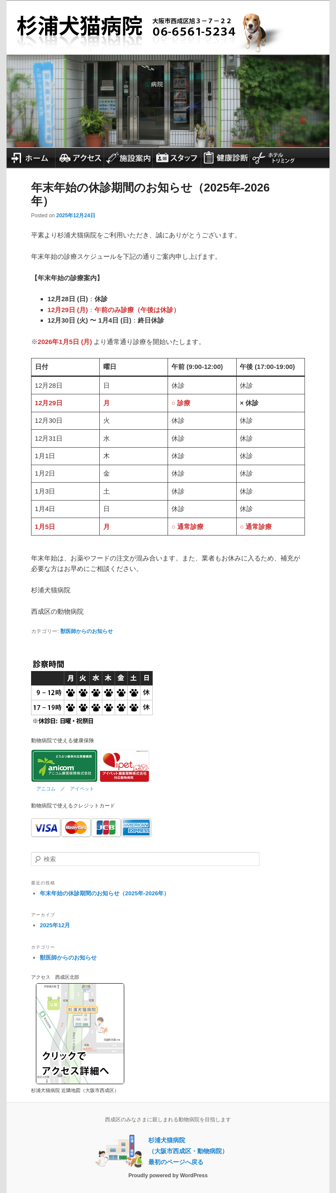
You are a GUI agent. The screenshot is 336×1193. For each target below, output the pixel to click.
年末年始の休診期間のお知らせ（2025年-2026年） (104, 893)
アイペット (82, 788)
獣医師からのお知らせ (86, 631)
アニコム (46, 788)
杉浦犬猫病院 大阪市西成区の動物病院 (168, 23)
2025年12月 (55, 925)
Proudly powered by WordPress (167, 1175)
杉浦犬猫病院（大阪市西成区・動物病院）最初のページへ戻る (188, 1151)
